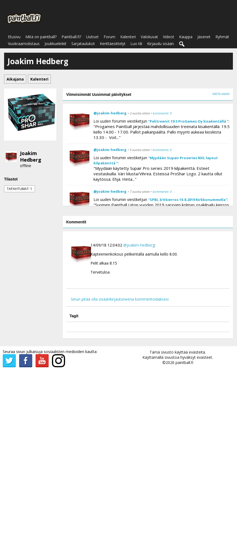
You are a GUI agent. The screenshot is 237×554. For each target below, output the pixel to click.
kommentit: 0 (162, 113)
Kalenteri (128, 36)
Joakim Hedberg (30, 156)
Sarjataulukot (83, 43)
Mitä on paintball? (41, 36)
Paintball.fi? (71, 36)
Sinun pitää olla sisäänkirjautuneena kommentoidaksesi (120, 299)
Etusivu (14, 36)
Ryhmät (222, 36)
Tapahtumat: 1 (19, 188)
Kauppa (185, 36)
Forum (109, 36)
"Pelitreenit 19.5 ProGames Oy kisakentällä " (188, 121)
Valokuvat (149, 36)
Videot (168, 36)
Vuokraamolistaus (24, 43)
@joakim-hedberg (110, 113)
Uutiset (92, 36)
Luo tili (136, 43)
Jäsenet (203, 36)
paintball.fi (184, 362)
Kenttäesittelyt (112, 43)
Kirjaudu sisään (160, 43)
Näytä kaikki (221, 94)
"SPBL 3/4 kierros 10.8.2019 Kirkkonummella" (187, 199)
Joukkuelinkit (55, 43)
